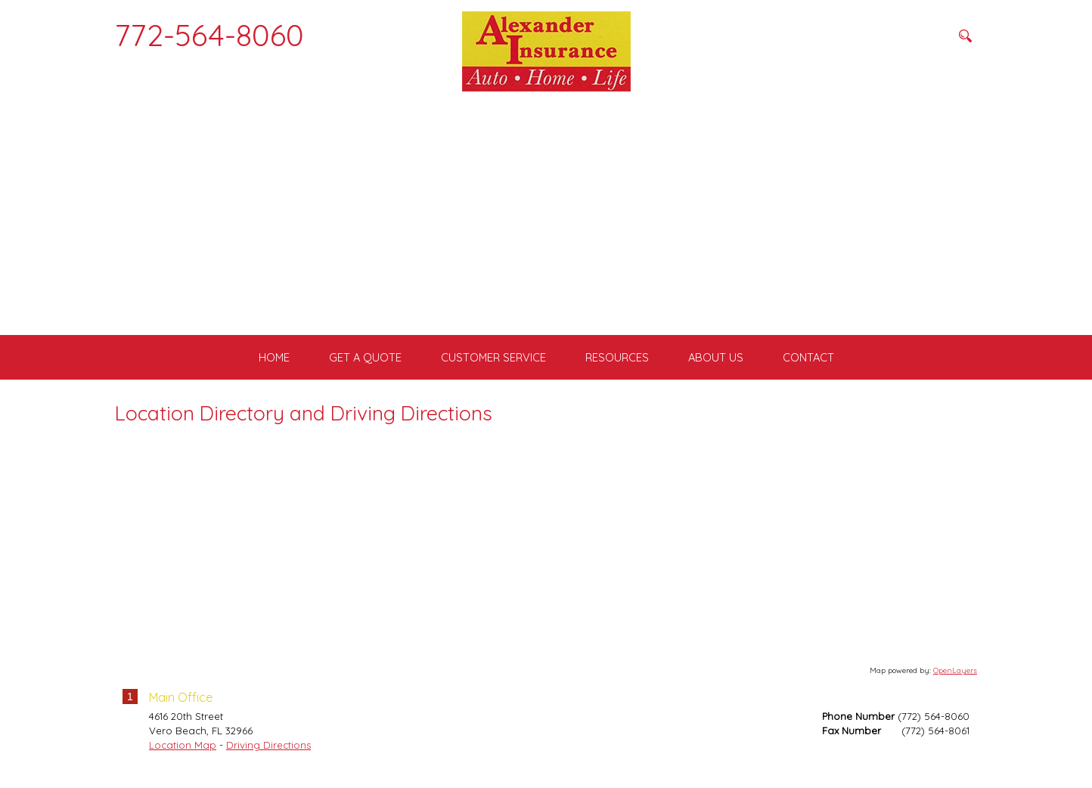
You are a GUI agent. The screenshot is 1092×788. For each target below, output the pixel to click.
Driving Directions (268, 759)
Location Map (182, 759)
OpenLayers (955, 685)
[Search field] (875, 35)
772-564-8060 (209, 35)
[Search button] (965, 35)
